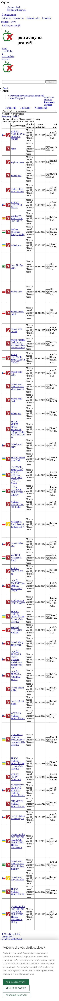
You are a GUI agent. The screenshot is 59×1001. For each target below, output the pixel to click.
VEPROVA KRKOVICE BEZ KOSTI (17, 218)
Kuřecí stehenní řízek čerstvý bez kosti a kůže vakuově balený (18, 344)
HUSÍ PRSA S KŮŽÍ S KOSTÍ (18, 601)
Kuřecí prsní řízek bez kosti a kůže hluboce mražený (17, 865)
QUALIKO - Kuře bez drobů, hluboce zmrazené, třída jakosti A (18, 739)
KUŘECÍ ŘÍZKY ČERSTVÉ (16, 777)
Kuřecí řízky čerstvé (16, 330)
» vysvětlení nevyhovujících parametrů (26, 95)
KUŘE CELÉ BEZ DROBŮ (17, 190)
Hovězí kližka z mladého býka (18, 817)
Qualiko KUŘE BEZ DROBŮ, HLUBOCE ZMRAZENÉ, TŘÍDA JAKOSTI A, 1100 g (18, 914)
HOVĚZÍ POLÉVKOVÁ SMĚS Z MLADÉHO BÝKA (18, 585)
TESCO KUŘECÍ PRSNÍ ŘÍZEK (17, 892)
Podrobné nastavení (16, 995)
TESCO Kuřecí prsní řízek (18, 458)
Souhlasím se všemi (16, 982)
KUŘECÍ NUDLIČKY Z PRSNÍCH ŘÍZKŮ (18, 135)
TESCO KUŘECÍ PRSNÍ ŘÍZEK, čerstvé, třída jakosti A (18, 763)
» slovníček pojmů (16, 98)
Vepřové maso (17, 162)
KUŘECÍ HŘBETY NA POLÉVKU (17, 504)
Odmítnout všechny (16, 988)
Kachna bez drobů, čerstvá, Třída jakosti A (17, 524)
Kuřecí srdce (16, 291)
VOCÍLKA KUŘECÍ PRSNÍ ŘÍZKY (18, 716)
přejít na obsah (13, 7)
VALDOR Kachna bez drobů (16, 558)
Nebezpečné (41, 107)
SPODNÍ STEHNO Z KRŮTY (16, 630)
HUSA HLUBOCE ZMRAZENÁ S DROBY (18, 358)
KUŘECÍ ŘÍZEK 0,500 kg (17, 571)
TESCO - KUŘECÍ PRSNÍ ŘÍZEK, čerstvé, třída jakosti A (18, 616)
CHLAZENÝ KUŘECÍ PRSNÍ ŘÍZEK (17, 804)
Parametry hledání (10, 116)
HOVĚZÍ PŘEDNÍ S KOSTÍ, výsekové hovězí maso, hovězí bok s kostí (17, 659)
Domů (5, 88)
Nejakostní (10, 107)
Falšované (25, 107)
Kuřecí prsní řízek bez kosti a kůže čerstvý (17, 386)
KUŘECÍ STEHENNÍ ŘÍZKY (16, 205)
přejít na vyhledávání (16, 10)
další (9, 934)
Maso (13, 148)
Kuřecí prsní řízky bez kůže (17, 878)
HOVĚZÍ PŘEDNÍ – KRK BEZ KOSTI (16, 675)
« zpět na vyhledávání (12, 939)
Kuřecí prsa (16, 175)
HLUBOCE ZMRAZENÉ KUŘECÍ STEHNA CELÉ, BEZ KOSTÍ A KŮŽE (17, 475)
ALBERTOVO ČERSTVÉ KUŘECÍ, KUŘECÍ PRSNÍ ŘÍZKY (18, 790)
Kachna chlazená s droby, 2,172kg (17, 232)
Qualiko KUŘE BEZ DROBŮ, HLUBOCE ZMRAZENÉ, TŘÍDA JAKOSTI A (18, 841)
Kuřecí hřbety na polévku (17, 643)
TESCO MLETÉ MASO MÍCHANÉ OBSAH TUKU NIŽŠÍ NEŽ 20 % (18, 429)
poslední (16, 934)
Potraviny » (7, 936)
